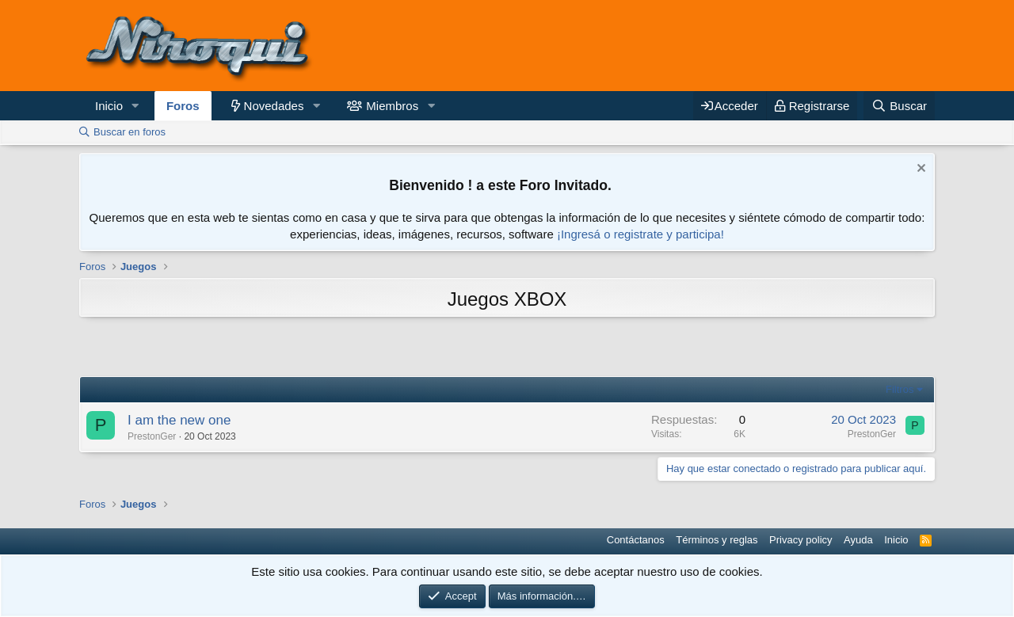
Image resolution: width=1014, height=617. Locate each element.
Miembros (392, 105)
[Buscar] (899, 105)
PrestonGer (152, 436)
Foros (183, 105)
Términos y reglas (716, 540)
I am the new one (179, 420)
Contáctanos (636, 540)
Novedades (274, 105)
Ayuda (858, 540)
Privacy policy (800, 540)
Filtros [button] (899, 389)
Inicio (109, 105)
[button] (135, 105)
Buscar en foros (129, 132)
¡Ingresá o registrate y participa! (640, 234)
